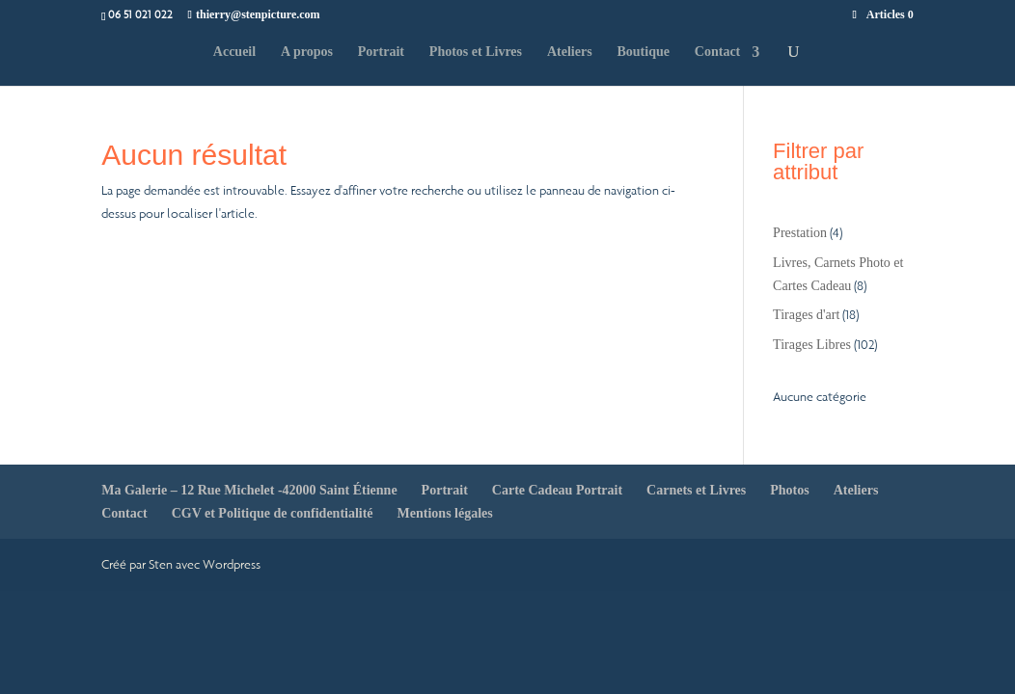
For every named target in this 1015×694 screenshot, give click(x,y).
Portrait (381, 52)
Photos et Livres (475, 52)
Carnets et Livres (696, 490)
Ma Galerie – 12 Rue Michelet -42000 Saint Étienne (249, 490)
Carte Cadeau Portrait (557, 490)
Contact (717, 52)
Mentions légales (445, 513)
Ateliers (569, 52)
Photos (789, 490)
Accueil (234, 52)
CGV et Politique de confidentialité (272, 513)
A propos (307, 52)
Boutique (643, 52)
